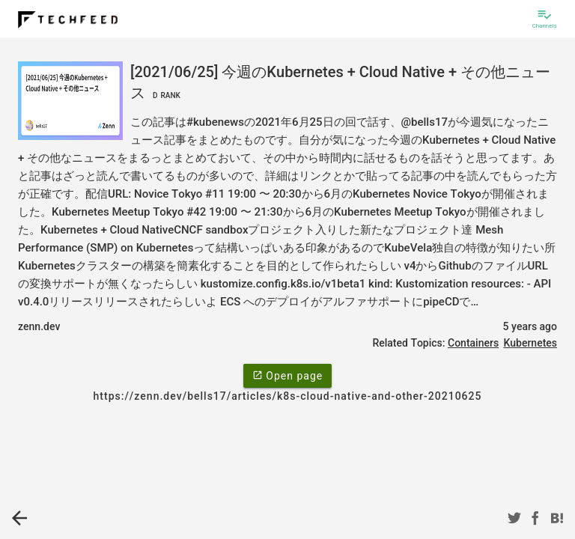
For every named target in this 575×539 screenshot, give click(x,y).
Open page (287, 375)
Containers (473, 343)
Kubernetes (530, 343)
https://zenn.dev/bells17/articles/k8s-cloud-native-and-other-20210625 (288, 396)
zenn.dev (39, 326)
